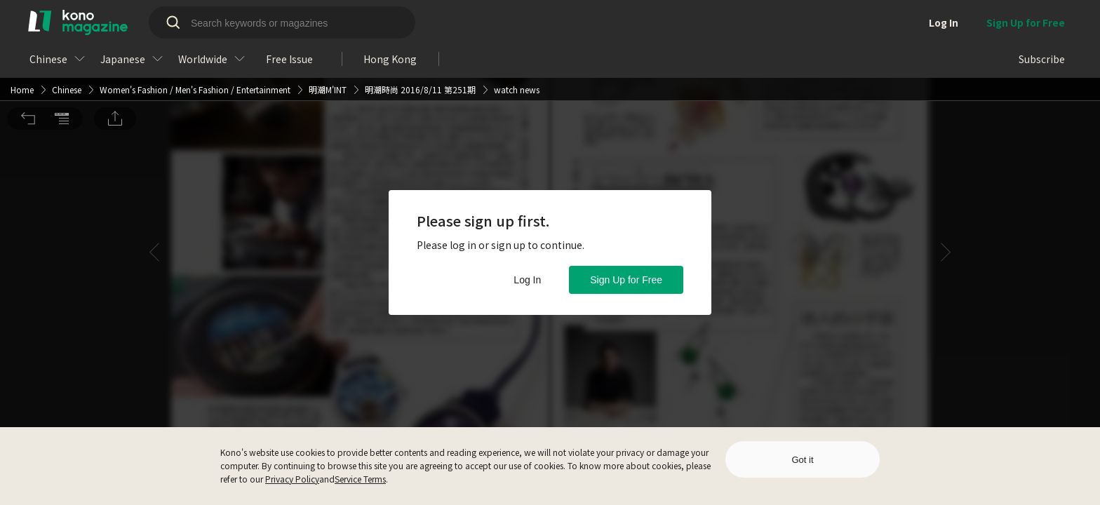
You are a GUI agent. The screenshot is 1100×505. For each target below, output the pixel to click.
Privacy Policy (292, 479)
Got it (802, 459)
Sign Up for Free (626, 279)
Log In (527, 279)
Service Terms (360, 479)
